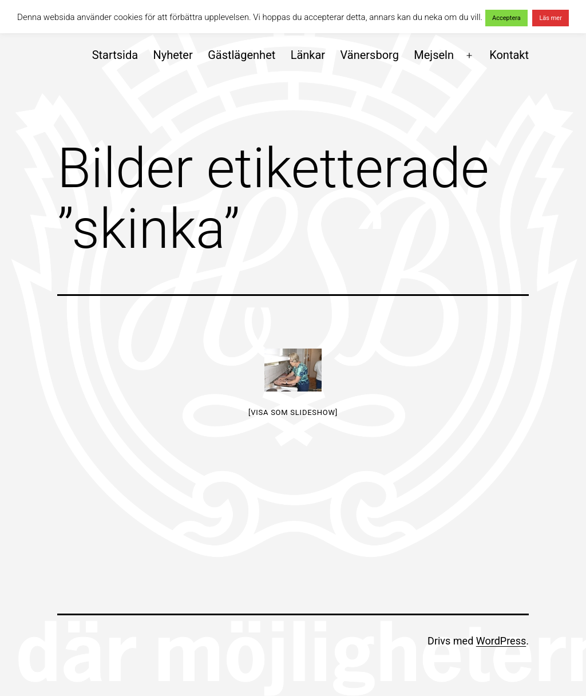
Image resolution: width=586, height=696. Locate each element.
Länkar (308, 55)
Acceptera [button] (506, 18)
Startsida (115, 55)
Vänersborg (369, 55)
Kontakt (509, 55)
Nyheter (172, 55)
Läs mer (550, 18)
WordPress (501, 641)
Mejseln (434, 55)
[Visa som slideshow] (293, 412)
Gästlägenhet (241, 55)
